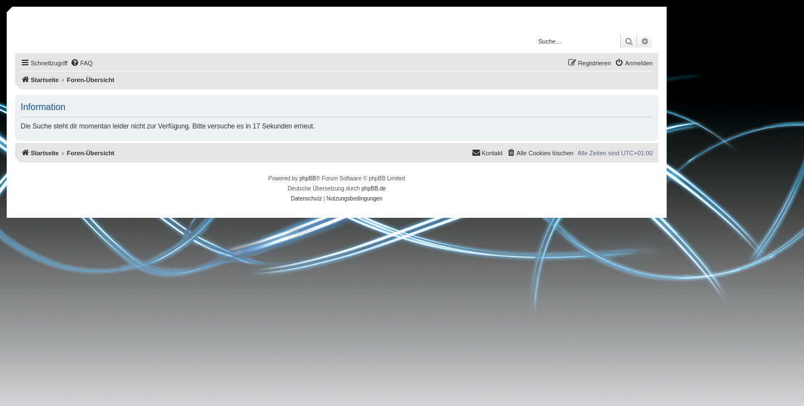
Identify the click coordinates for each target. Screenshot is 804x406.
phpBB (307, 178)
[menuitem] (81, 63)
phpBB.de (373, 188)
